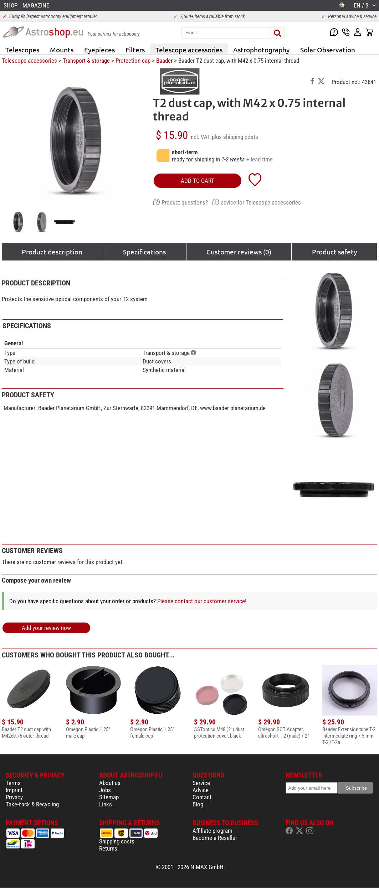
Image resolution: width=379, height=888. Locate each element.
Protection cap (133, 60)
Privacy (14, 797)
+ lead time (259, 159)
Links (105, 804)
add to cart (197, 180)
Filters (135, 49)
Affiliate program (212, 830)
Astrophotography (261, 49)
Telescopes (22, 49)
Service (201, 782)
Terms (13, 782)
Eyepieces (99, 49)
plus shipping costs (235, 136)
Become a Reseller (215, 837)
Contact (202, 797)
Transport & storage (86, 60)
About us (110, 782)
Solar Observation (327, 49)
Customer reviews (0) (238, 251)
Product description (52, 251)
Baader (164, 60)
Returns (108, 848)
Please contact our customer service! (201, 601)
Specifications (144, 251)
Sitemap (109, 797)
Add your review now (46, 627)
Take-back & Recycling (32, 804)
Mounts (61, 49)
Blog (198, 804)
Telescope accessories (188, 49)
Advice (201, 790)
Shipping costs (116, 841)
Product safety (334, 251)
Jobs (105, 790)
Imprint (14, 790)
